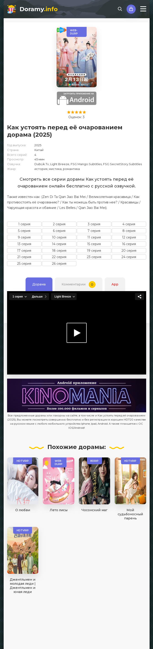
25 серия (24, 264)
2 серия (59, 224)
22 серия (59, 257)
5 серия (24, 231)
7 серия (94, 231)
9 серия (24, 237)
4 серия (128, 224)
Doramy (39, 9)
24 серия (129, 257)
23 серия (94, 257)
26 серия (59, 264)
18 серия (59, 251)
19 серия (94, 251)
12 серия (129, 237)
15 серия (94, 244)
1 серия (24, 224)
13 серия (24, 244)
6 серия (59, 231)
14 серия (59, 244)
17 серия (24, 251)
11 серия (94, 237)
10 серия (59, 237)
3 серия (94, 224)
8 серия (128, 231)
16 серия (129, 244)
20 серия (129, 251)
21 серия (24, 257)
